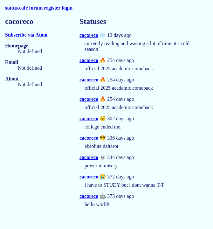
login (67, 7)
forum (36, 7)
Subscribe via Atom (26, 35)
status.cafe (16, 7)
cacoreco (88, 35)
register (52, 7)
